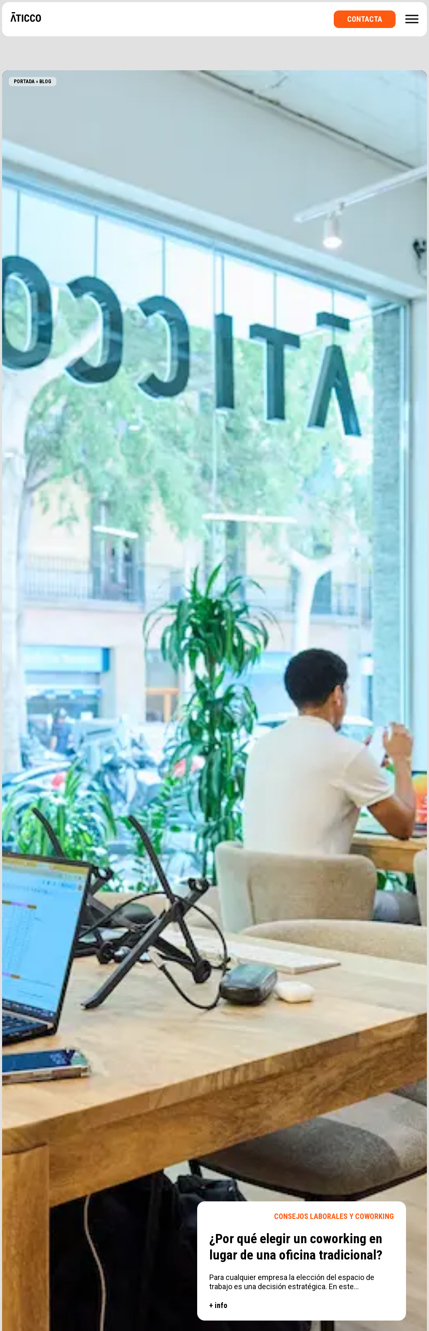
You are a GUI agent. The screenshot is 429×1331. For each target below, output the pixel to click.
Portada (24, 81)
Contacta (364, 19)
